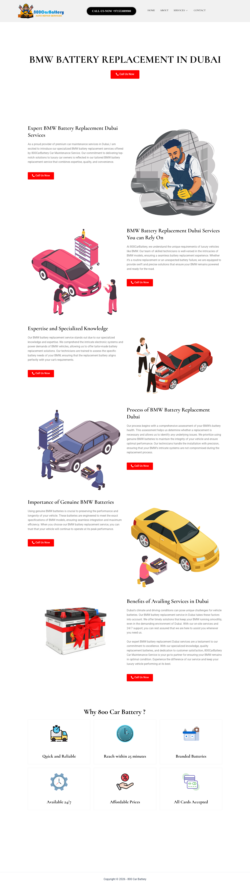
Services (181, 10)
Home (151, 10)
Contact (201, 10)
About (164, 10)
